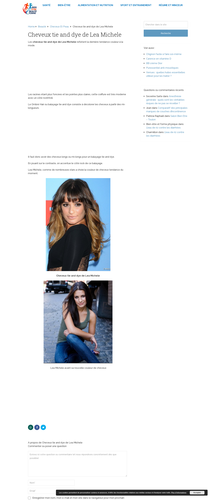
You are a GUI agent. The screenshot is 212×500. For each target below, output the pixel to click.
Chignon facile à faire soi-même (164, 54)
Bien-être (64, 5)
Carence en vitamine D (158, 58)
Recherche (166, 33)
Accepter (197, 493)
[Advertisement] (78, 70)
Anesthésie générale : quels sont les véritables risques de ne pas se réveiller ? (165, 100)
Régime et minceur (171, 5)
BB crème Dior (154, 63)
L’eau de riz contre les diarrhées (163, 127)
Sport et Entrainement (135, 5)
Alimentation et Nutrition (95, 5)
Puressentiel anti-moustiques (162, 67)
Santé (46, 5)
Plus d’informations (178, 493)
